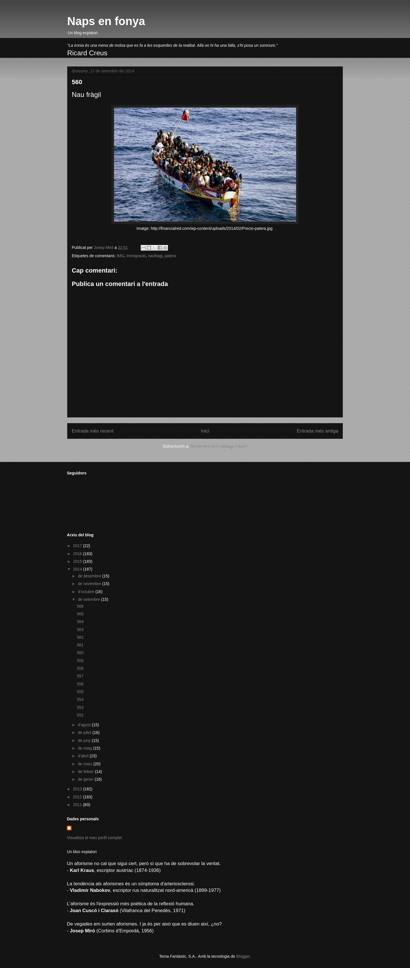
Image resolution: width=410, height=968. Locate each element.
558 (80, 668)
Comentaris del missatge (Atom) (218, 446)
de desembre (90, 576)
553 (80, 707)
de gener (86, 779)
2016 (78, 553)
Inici (205, 431)
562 (80, 637)
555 (80, 691)
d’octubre (86, 591)
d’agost (85, 725)
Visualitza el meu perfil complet (94, 837)
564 (80, 621)
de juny (85, 740)
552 (80, 715)
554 (80, 699)
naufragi (155, 255)
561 (80, 645)
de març (85, 764)
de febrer (86, 771)
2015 (78, 561)
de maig (85, 748)
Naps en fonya (106, 21)
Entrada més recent (92, 431)
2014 (78, 569)
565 (80, 614)
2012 (78, 797)
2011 (78, 804)
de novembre (90, 583)
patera (170, 255)
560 (80, 652)
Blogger (243, 956)
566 (80, 606)
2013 (78, 789)
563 (80, 629)
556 (80, 684)
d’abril (83, 756)
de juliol (85, 732)
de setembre (89, 599)
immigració (136, 255)
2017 (78, 545)
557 (80, 676)
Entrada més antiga (317, 431)
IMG (120, 255)
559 (80, 660)
